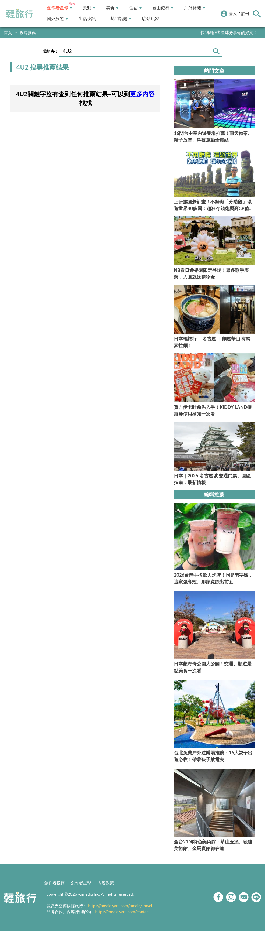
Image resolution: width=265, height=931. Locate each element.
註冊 (245, 13)
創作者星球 (59, 8)
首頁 (8, 32)
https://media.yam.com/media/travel (120, 905)
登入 (233, 13)
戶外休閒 (194, 8)
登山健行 (162, 8)
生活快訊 (87, 18)
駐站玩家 (150, 18)
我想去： (51, 51)
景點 (89, 8)
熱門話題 (120, 18)
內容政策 (106, 882)
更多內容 (142, 94)
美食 (112, 8)
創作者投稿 (54, 882)
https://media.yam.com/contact (122, 911)
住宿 (135, 8)
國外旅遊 (57, 18)
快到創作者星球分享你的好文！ (229, 32)
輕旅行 (19, 13)
